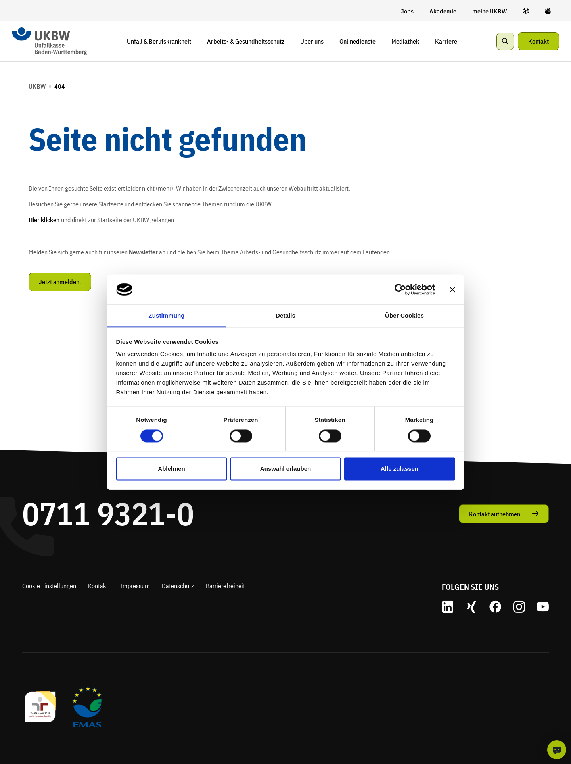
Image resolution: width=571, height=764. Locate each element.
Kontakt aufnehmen (494, 514)
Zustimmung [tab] (167, 315)
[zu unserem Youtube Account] (543, 607)
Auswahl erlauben (285, 469)
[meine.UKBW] (489, 11)
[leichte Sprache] (526, 11)
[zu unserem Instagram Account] (519, 607)
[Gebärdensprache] (548, 11)
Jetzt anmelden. (60, 282)
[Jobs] (407, 11)
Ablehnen (171, 469)
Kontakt (538, 41)
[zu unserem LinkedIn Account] (448, 607)
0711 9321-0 (108, 513)
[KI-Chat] (556, 749)
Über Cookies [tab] (404, 315)
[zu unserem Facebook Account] (495, 607)
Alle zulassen (399, 469)
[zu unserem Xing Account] (471, 607)
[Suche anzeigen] (505, 41)
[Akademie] (442, 11)
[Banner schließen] (452, 289)
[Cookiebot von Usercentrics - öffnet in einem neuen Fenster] (400, 289)
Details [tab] (285, 315)
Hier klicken (44, 220)
